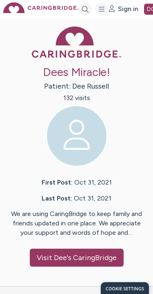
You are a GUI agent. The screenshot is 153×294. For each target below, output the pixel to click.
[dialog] (125, 288)
